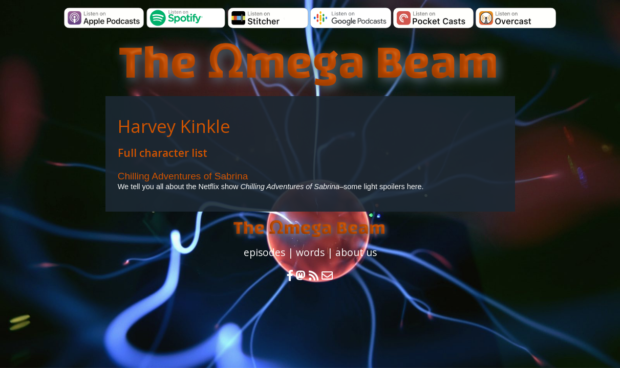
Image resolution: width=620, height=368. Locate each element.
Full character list (162, 153)
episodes (264, 252)
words (310, 252)
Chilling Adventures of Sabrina (183, 176)
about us (356, 252)
